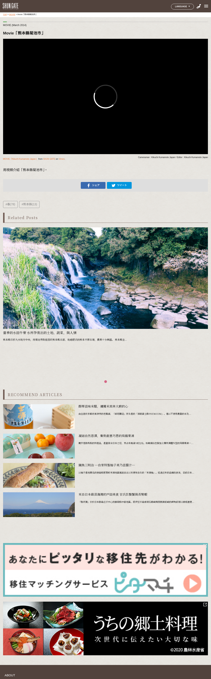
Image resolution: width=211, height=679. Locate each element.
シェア (93, 185)
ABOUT (10, 675)
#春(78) (10, 204)
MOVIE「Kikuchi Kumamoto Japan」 (20, 159)
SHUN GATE (49, 159)
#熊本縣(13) (29, 204)
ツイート (119, 185)
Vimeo (62, 159)
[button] (105, 381)
